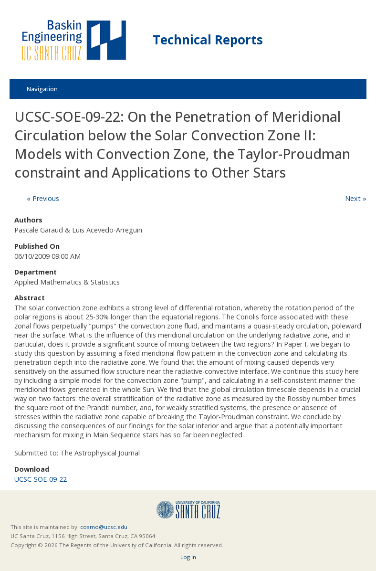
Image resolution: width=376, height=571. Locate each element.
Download (31, 469)
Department (35, 271)
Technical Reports (208, 39)
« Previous (43, 198)
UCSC (188, 509)
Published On (37, 246)
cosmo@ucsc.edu (103, 526)
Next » (355, 198)
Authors (28, 219)
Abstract (29, 297)
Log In (188, 556)
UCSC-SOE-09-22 (40, 479)
